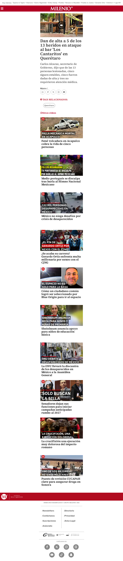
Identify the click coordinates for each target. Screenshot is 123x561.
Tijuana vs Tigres (19, 3)
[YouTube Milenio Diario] (52, 555)
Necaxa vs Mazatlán (72, 3)
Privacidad (70, 516)
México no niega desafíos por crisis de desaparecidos (61, 217)
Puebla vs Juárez (87, 3)
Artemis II (110, 3)
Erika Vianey (52, 3)
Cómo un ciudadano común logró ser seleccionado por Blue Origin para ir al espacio (61, 294)
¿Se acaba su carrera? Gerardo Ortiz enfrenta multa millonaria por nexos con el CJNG (61, 258)
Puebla (61, 3)
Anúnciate (47, 526)
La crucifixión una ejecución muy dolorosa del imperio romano (60, 444)
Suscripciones (49, 521)
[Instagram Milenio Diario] (66, 547)
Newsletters (48, 511)
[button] (2, 9)
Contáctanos (49, 516)
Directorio (69, 511)
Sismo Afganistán (40, 3)
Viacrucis (29, 3)
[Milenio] (61, 9)
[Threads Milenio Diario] (76, 547)
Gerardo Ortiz (100, 3)
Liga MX (118, 3)
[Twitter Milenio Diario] (56, 547)
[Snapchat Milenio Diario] (71, 555)
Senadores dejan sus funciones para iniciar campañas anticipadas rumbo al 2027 (56, 408)
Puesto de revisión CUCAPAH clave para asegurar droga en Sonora (61, 482)
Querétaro (49, 105)
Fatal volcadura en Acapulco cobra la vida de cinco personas (60, 144)
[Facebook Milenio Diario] (47, 547)
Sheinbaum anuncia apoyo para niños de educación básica (59, 332)
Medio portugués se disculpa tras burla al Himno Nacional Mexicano (61, 181)
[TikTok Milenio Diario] (61, 555)
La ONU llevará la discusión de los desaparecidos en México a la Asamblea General (60, 370)
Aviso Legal (70, 521)
